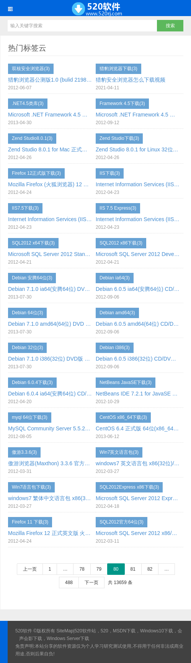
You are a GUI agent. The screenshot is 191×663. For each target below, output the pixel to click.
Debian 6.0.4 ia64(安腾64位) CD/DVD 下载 (50, 394)
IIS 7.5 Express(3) (118, 208)
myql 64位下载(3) (29, 417)
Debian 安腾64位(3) (32, 278)
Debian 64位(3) (27, 312)
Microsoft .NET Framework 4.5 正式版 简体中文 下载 (138, 115)
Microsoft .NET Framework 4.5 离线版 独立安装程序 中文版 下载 (50, 115)
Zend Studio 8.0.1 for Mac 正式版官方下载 (50, 149)
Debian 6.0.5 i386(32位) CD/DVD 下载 (138, 359)
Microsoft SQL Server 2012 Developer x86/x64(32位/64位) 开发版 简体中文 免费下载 (138, 254)
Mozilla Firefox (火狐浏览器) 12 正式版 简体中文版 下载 (50, 184)
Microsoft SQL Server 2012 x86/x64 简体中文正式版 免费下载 (138, 533)
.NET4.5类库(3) (28, 103)
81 (133, 569)
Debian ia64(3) (115, 278)
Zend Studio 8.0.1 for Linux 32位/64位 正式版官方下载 (138, 149)
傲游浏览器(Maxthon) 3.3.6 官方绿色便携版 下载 (50, 463)
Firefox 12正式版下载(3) (36, 173)
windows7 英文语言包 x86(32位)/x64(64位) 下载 (138, 463)
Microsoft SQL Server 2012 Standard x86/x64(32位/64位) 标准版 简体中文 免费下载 (50, 254)
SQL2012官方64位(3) (122, 522)
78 (81, 569)
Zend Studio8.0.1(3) (32, 138)
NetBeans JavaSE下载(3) (126, 382)
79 (98, 569)
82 (149, 569)
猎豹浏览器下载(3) (118, 68)
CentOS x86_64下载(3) (123, 417)
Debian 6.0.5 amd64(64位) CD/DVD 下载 (138, 324)
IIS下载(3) (110, 173)
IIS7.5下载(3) (25, 208)
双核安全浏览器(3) (31, 68)
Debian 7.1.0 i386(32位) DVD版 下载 (50, 359)
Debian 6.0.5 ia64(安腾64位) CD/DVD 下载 (138, 289)
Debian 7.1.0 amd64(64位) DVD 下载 (50, 324)
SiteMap (65, 630)
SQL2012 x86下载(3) (121, 243)
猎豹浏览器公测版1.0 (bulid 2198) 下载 (50, 80)
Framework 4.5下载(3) (122, 103)
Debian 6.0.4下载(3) (32, 382)
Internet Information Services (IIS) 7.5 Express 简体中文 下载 (138, 219)
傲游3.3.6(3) (24, 452)
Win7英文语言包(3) (119, 452)
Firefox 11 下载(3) (30, 522)
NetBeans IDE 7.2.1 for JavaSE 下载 (138, 394)
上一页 (30, 569)
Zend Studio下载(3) (119, 138)
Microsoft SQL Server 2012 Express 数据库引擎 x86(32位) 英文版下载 (138, 498)
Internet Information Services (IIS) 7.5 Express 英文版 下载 (138, 184)
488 (69, 582)
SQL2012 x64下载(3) (33, 243)
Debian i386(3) (115, 347)
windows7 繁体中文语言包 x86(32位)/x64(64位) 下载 (50, 498)
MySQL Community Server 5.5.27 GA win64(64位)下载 (50, 428)
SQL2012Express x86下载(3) (129, 487)
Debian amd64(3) (117, 312)
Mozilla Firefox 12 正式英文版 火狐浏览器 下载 (50, 533)
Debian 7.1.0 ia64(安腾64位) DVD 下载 (50, 289)
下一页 (91, 582)
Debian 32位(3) (27, 347)
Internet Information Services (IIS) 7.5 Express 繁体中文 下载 (50, 219)
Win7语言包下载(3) (31, 487)
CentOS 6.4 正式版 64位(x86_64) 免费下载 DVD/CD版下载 (138, 428)
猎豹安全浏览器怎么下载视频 (130, 80)
